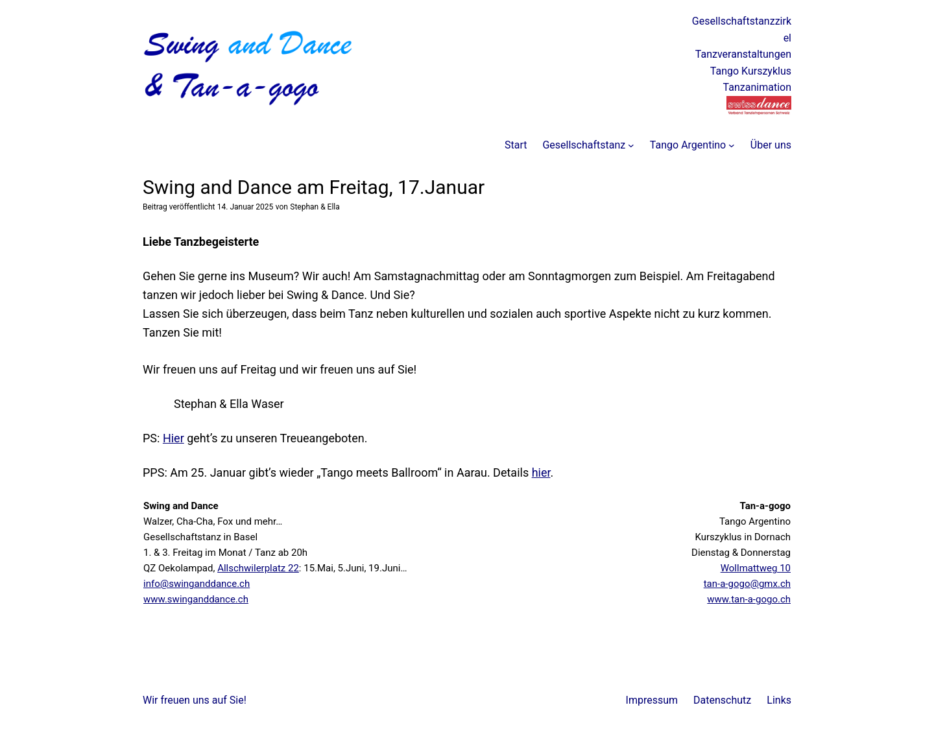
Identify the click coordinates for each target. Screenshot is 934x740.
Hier (173, 438)
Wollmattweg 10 (756, 568)
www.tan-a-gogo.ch (749, 599)
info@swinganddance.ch (196, 584)
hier (541, 472)
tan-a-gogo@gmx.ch (747, 584)
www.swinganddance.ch (195, 599)
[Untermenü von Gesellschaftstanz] (631, 145)
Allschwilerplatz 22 (258, 568)
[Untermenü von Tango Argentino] (731, 145)
